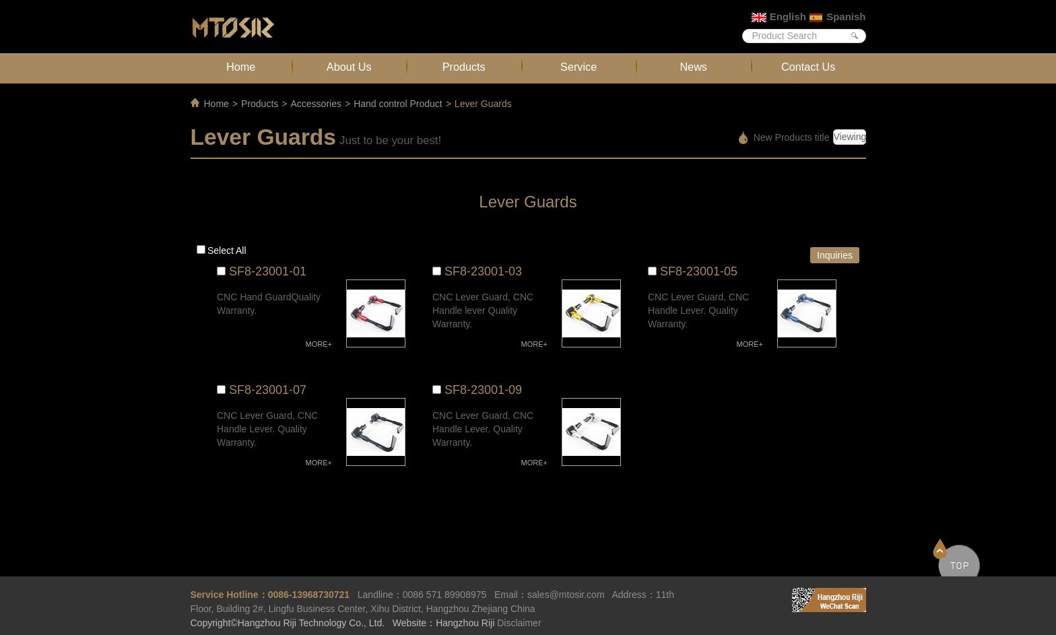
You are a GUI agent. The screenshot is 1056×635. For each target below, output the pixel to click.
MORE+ (319, 344)
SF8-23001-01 (267, 271)
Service (578, 67)
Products (464, 67)
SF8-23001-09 (483, 390)
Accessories (315, 103)
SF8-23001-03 (483, 271)
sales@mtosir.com (566, 594)
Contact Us (808, 67)
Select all (226, 250)
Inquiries (835, 255)
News (693, 67)
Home (240, 67)
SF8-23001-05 (698, 271)
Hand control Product (398, 103)
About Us (349, 67)
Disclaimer (519, 622)
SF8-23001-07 (267, 390)
